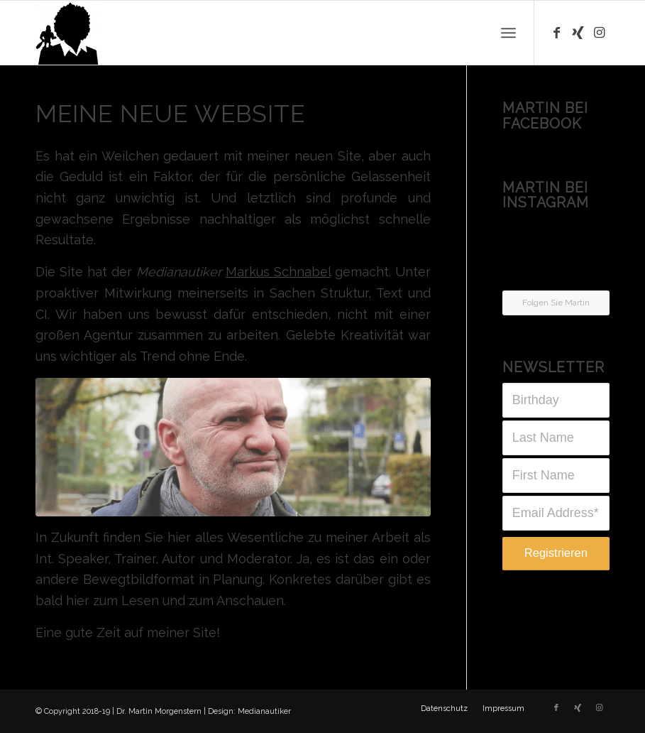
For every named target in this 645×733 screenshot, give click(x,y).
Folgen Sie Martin (556, 303)
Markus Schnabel (278, 271)
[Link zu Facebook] (556, 32)
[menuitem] (444, 708)
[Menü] (508, 32)
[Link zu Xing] (577, 32)
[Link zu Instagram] (599, 32)
